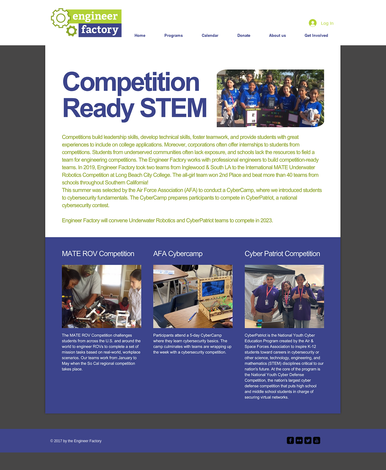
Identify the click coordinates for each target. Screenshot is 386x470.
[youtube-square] (316, 440)
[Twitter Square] (308, 440)
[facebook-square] (290, 440)
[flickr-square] (299, 440)
